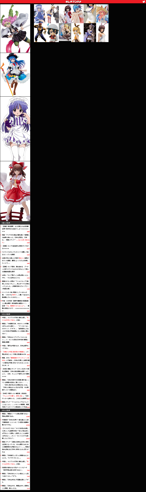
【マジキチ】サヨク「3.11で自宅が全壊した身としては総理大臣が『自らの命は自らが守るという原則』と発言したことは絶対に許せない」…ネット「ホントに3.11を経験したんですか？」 (15, 433)
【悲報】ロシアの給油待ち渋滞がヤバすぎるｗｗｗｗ (15, 247)
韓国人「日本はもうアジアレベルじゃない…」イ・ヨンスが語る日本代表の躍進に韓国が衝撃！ (15, 339)
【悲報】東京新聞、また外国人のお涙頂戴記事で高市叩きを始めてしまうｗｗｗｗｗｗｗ (15, 228)
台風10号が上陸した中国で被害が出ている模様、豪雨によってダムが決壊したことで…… (15, 260)
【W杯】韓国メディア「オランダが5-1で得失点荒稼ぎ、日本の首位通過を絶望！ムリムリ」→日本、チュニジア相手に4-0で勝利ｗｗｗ (15, 372)
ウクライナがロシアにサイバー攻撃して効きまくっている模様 (15, 253)
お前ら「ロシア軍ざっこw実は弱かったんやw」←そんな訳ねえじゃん (15, 276)
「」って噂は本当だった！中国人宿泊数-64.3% (15, 353)
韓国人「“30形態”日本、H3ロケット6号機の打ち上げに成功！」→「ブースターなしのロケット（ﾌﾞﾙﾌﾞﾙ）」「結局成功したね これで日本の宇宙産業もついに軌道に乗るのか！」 (16, 328)
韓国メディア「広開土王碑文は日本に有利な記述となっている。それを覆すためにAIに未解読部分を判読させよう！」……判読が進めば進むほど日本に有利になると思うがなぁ (16, 447)
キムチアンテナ (59, 1)
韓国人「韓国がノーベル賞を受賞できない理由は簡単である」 (15, 415)
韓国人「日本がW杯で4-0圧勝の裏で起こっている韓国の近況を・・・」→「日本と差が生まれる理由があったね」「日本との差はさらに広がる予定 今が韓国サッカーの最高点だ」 (15, 385)
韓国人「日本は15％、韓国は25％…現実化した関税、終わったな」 (15, 487)
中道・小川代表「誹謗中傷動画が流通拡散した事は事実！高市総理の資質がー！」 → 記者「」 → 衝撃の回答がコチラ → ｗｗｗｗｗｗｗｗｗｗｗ (15, 306)
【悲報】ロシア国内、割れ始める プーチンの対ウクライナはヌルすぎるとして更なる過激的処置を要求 (15, 269)
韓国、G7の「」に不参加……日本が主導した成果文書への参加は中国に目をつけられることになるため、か (16, 361)
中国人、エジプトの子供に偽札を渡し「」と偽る (15, 319)
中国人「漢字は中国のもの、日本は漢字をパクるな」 (15, 347)
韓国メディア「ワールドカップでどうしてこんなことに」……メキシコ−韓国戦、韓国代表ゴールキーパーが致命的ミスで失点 (15, 404)
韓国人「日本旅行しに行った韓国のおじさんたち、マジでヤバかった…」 (15, 456)
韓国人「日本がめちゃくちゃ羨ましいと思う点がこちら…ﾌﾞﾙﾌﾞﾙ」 (15, 475)
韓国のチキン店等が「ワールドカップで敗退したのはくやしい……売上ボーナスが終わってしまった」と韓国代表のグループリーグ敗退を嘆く (16, 285)
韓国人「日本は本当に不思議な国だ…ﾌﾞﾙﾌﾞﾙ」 (15, 481)
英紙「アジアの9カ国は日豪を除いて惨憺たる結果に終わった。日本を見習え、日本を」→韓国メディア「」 (16, 238)
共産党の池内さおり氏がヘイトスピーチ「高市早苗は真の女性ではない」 (14, 469)
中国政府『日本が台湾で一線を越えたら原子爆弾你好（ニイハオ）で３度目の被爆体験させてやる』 (15, 422)
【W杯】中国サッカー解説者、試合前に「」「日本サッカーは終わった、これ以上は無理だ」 (15, 395)
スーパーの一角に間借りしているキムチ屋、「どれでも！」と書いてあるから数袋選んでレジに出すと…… (16, 294)
